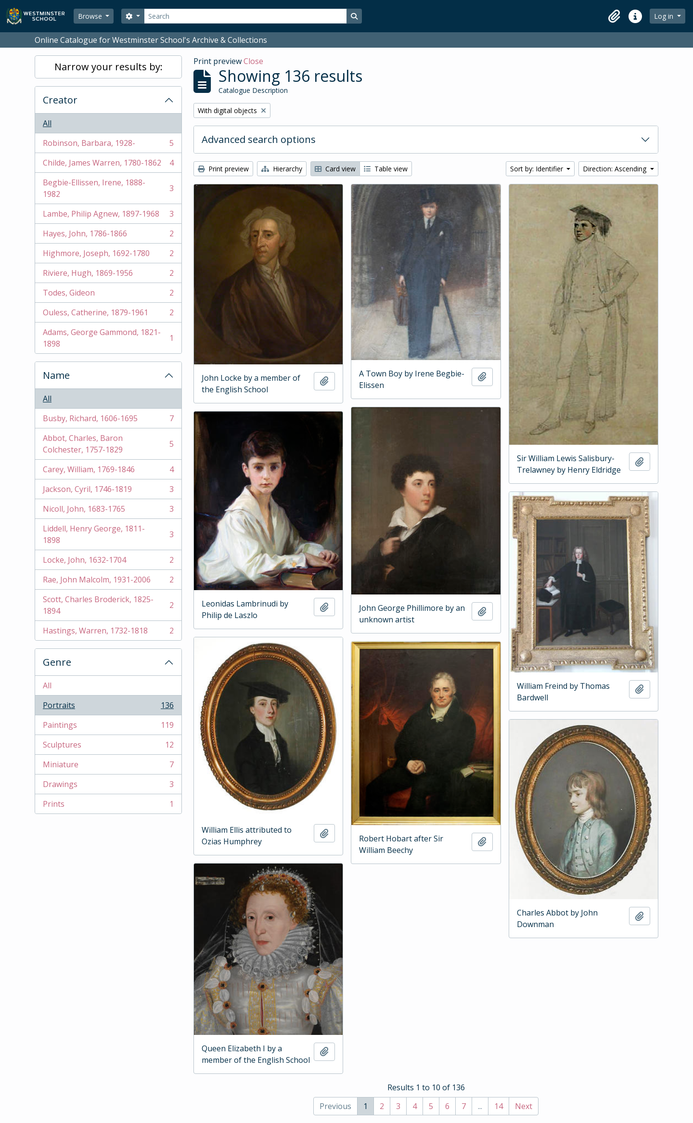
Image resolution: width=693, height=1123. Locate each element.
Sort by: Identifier (537, 168)
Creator (60, 99)
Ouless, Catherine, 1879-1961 (108, 315)
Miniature (108, 766)
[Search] (245, 16)
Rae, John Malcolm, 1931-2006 (108, 582)
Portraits (108, 707)
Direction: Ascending (615, 168)
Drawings (108, 786)
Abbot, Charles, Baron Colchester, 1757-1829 (108, 444)
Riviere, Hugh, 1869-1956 (108, 275)
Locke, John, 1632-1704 (108, 562)
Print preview (223, 168)
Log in (664, 16)
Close (253, 61)
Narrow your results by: (108, 66)
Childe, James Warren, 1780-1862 (108, 165)
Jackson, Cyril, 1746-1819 (108, 491)
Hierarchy (281, 168)
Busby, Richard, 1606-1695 (108, 420)
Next (523, 1106)
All (47, 123)
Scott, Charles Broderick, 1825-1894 (108, 605)
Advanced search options (259, 139)
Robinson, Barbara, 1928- (108, 145)
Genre (57, 662)
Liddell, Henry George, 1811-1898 (108, 534)
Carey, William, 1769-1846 (108, 471)
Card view (335, 168)
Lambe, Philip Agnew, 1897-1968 (108, 216)
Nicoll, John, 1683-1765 (108, 511)
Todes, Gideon (108, 295)
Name (56, 375)
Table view (386, 168)
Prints (108, 805)
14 (498, 1106)
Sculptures (108, 747)
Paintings (108, 727)
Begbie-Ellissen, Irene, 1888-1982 (108, 188)
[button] (614, 16)
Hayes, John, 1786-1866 (108, 236)
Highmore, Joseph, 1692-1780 (108, 255)
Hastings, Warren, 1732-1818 (108, 632)
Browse (91, 16)
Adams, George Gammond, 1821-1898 (108, 338)
